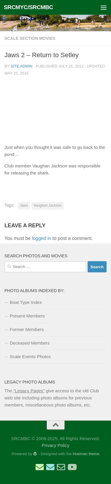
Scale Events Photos (30, 356)
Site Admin (22, 66)
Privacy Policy (55, 445)
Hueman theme (86, 454)
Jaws (24, 205)
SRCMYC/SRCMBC (28, 7)
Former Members (27, 329)
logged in (41, 238)
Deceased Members (29, 342)
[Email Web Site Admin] (61, 467)
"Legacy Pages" (29, 390)
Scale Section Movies (29, 38)
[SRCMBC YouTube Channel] (71, 467)
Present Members (27, 315)
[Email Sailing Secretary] (40, 467)
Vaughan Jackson (47, 205)
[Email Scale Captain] (50, 467)
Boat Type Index (26, 302)
